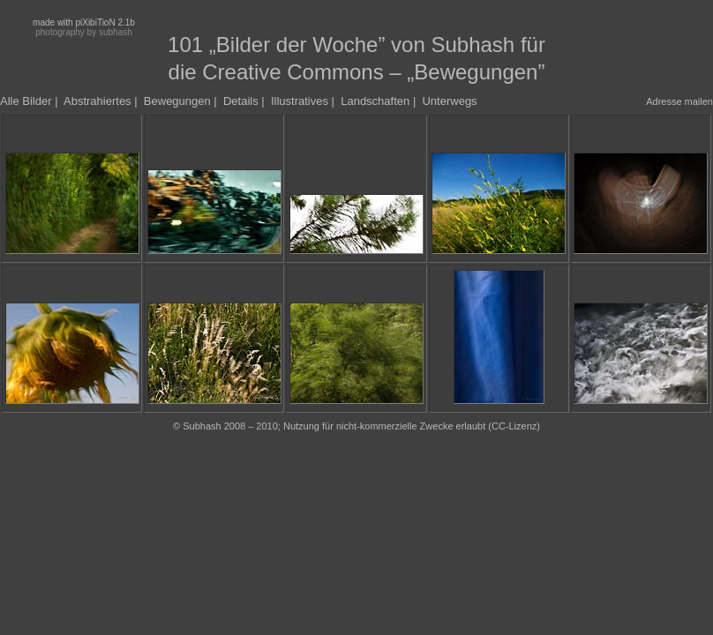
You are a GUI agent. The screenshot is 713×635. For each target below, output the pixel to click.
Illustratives (299, 101)
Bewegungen (177, 101)
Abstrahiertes (97, 101)
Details (241, 101)
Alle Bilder (26, 101)
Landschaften (375, 101)
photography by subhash (83, 32)
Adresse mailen (679, 101)
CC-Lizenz (514, 426)
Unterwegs (449, 101)
